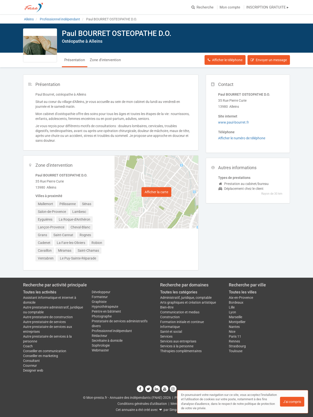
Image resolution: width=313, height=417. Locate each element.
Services (166, 336)
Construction (170, 317)
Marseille (235, 317)
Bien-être (166, 307)
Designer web (33, 370)
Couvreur (30, 365)
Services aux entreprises (178, 341)
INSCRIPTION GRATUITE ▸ (267, 7)
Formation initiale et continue (182, 322)
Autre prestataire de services (44, 322)
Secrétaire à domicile (107, 340)
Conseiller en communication (44, 351)
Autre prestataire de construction (48, 317)
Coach (28, 346)
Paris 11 (235, 336)
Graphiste (99, 302)
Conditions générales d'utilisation (142, 404)
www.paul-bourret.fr (233, 122)
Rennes (234, 341)
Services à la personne (176, 346)
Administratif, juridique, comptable (186, 298)
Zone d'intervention (105, 60)
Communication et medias (179, 312)
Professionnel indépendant (112, 331)
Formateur (100, 297)
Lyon (232, 312)
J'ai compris (292, 402)
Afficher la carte (156, 192)
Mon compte (230, 7)
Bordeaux (236, 302)
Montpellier (237, 322)
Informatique (170, 327)
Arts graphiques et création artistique (188, 302)
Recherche (202, 7)
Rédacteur (99, 336)
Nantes (234, 327)
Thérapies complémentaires (181, 351)
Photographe (102, 316)
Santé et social (171, 332)
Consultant (31, 361)
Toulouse (235, 351)
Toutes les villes (242, 292)
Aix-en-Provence (241, 298)
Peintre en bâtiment (106, 311)
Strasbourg (237, 346)
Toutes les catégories (178, 292)
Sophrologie (101, 345)
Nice (232, 332)
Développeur (101, 292)
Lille (232, 307)
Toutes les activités (39, 292)
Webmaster (100, 350)
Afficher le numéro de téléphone (241, 138)
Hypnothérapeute (105, 307)
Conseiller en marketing (40, 356)
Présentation (74, 60)
